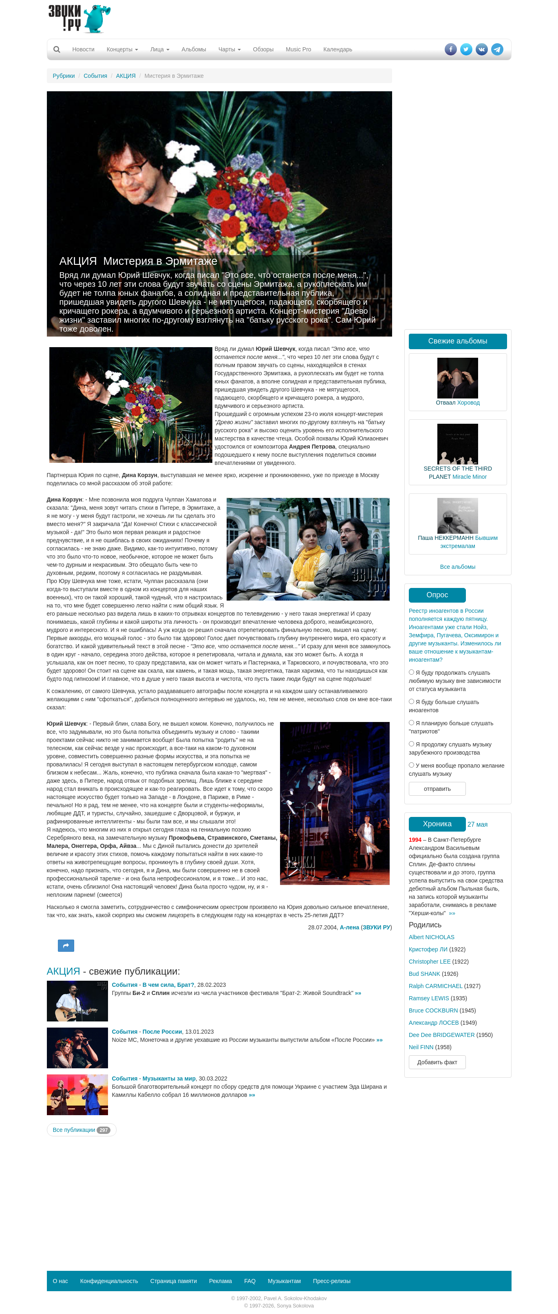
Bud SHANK (424, 974)
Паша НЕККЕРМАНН (445, 538)
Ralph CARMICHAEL (436, 986)
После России (162, 1031)
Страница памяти (173, 1281)
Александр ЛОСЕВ (434, 1022)
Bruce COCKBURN (433, 1010)
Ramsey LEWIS (429, 998)
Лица (160, 49)
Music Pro (298, 49)
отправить (437, 789)
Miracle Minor (469, 476)
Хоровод (468, 402)
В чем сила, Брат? (168, 985)
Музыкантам (284, 1281)
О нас (60, 1281)
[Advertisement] (279, 18)
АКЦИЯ (126, 76)
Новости (84, 49)
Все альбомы (458, 566)
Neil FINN (421, 1047)
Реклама (220, 1281)
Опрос (437, 595)
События (95, 76)
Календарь (338, 49)
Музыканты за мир (169, 1078)
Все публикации (82, 1130)
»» (358, 993)
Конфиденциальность (109, 1281)
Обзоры (263, 49)
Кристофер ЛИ (428, 949)
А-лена (350, 927)
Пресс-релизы (332, 1281)
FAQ (250, 1281)
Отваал (445, 402)
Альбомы (194, 49)
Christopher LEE (430, 961)
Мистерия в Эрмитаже (160, 261)
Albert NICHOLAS (431, 937)
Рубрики (64, 76)
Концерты (122, 49)
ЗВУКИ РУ (376, 927)
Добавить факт (437, 1062)
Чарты (229, 49)
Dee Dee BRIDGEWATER (442, 1035)
